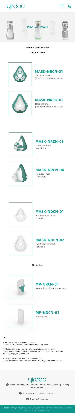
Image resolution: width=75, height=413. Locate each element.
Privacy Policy (15, 408)
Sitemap (6, 408)
